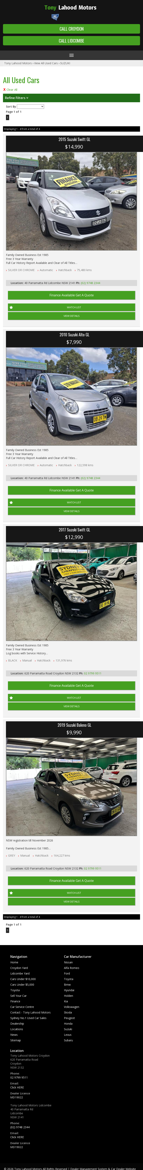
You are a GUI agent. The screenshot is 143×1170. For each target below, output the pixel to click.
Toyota (15, 990)
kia (66, 1001)
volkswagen (71, 1007)
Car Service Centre (22, 1007)
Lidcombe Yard (20, 973)
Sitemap (15, 1040)
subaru (68, 1040)
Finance (15, 1001)
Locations (16, 1029)
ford (67, 973)
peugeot (69, 1018)
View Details (72, 316)
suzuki (68, 1029)
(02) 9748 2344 (90, 283)
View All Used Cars (46, 63)
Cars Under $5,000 (22, 984)
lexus (68, 1035)
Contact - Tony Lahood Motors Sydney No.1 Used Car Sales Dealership (30, 1017)
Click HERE (17, 1087)
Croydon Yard (19, 968)
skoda (68, 1012)
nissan (68, 962)
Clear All (12, 89)
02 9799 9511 (92, 673)
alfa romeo (71, 968)
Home (14, 962)
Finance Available (71, 295)
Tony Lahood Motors (18, 63)
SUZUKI (65, 63)
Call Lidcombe (71, 40)
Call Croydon (72, 28)
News (14, 1035)
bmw (67, 984)
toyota (68, 979)
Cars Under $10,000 (23, 979)
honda (68, 1023)
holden (68, 996)
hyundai (69, 990)
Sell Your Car (18, 996)
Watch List (74, 307)
